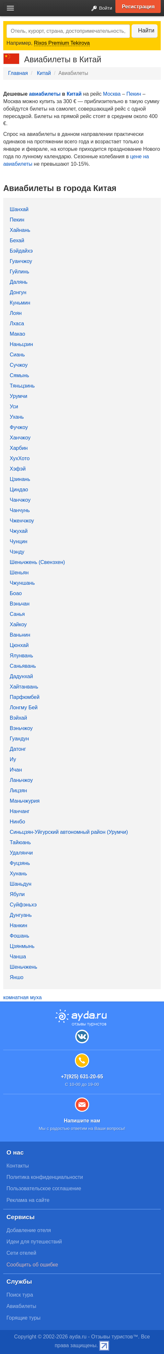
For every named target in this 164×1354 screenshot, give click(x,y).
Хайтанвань (24, 686)
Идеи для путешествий (34, 1241)
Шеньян (19, 572)
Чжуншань (22, 583)
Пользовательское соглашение (43, 1188)
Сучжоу (19, 365)
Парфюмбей (25, 697)
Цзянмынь (22, 946)
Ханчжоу (20, 437)
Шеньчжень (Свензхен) (37, 562)
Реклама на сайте (28, 1200)
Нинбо (17, 821)
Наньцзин (21, 344)
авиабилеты (45, 94)
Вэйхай (18, 718)
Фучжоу (19, 427)
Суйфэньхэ (23, 904)
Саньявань (23, 666)
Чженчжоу (22, 520)
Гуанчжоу (21, 261)
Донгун (18, 292)
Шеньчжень (23, 967)
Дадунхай (21, 676)
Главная (18, 73)
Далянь (19, 282)
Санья (17, 614)
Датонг (18, 749)
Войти (100, 8)
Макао (17, 334)
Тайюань (20, 842)
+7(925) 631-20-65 (82, 1076)
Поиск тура (19, 1295)
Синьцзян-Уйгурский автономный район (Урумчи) (69, 832)
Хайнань (20, 230)
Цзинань (20, 479)
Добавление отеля (28, 1230)
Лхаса (17, 323)
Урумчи (18, 396)
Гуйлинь (19, 271)
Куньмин (20, 303)
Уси (14, 406)
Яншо (16, 977)
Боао (16, 593)
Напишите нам (82, 1120)
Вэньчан (19, 603)
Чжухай (19, 531)
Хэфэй (18, 469)
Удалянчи (21, 853)
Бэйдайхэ (21, 251)
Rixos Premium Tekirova (62, 43)
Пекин (133, 94)
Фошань (19, 936)
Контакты (17, 1165)
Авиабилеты (21, 1306)
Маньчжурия (25, 801)
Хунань (18, 873)
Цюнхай (19, 645)
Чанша (18, 956)
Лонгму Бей (24, 707)
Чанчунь (20, 510)
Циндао (19, 489)
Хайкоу (18, 624)
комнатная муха (22, 997)
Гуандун (19, 738)
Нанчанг (19, 811)
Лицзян (18, 790)
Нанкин (18, 925)
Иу (13, 759)
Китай (44, 73)
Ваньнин (20, 635)
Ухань (17, 417)
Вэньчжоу (21, 728)
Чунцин (18, 541)
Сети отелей (21, 1253)
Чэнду (17, 552)
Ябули (17, 894)
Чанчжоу (20, 500)
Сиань (17, 354)
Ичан (16, 770)
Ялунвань (21, 655)
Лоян (16, 313)
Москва (112, 94)
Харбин (19, 448)
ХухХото (19, 458)
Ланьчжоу (21, 780)
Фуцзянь (20, 863)
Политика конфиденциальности (44, 1177)
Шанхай (19, 209)
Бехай (17, 240)
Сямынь (19, 375)
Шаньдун (20, 884)
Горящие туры (23, 1318)
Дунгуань (21, 915)
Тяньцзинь (22, 386)
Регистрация (138, 6)
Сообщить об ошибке (32, 1264)
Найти (146, 30)
